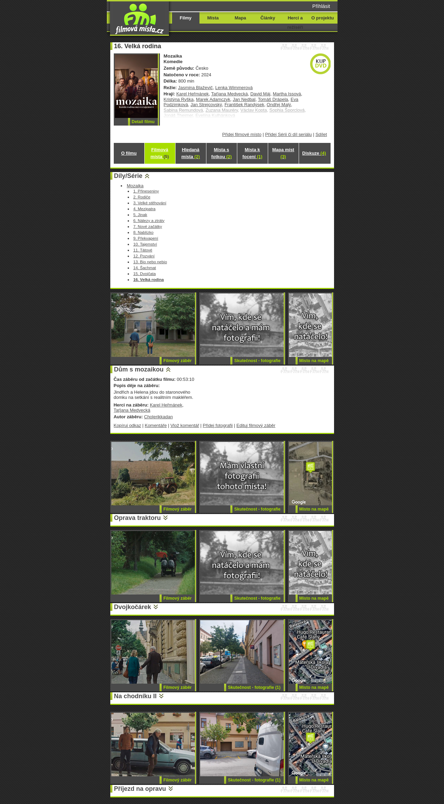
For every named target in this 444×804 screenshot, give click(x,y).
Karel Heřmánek (192, 93)
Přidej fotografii (218, 425)
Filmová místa (160, 153)
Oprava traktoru (137, 517)
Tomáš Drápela (273, 99)
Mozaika (135, 185)
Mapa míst (283, 153)
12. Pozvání (144, 256)
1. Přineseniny (146, 191)
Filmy (185, 17)
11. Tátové (142, 250)
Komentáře (155, 425)
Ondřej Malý (279, 104)
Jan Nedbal (244, 99)
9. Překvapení (145, 238)
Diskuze (314, 153)
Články (268, 17)
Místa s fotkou (221, 153)
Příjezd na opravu (140, 788)
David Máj (260, 93)
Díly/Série (128, 175)
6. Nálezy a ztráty (148, 220)
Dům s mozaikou (139, 369)
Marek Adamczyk (213, 99)
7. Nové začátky (147, 226)
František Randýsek (244, 104)
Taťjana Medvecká (229, 93)
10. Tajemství (145, 244)
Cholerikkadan (158, 416)
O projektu (322, 17)
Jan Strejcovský (206, 104)
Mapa (240, 17)
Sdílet (321, 134)
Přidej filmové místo (242, 134)
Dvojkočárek (132, 607)
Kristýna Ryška (179, 99)
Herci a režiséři (295, 22)
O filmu (129, 153)
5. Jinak (140, 214)
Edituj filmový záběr (256, 425)
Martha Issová (287, 93)
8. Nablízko (143, 232)
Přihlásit (321, 6)
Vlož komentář (184, 425)
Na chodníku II (135, 696)
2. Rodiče (141, 197)
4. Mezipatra (144, 208)
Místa (213, 17)
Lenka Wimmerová (234, 87)
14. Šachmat (144, 267)
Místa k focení (252, 153)
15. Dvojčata (144, 273)
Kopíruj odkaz (127, 425)
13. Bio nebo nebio (150, 261)
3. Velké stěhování (149, 202)
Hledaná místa (190, 153)
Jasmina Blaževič (195, 87)
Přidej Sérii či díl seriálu (288, 134)
